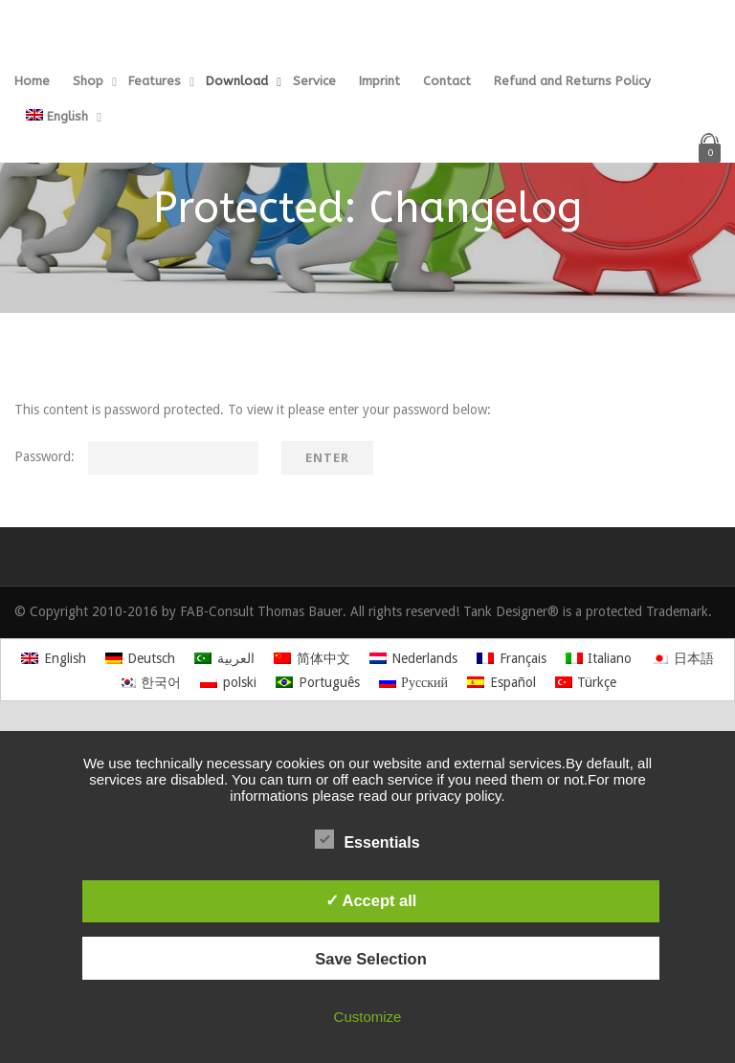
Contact (447, 81)
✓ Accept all (371, 900)
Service (314, 81)
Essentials (367, 840)
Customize (368, 1016)
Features (154, 81)
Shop (88, 81)
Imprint (379, 81)
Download (237, 81)
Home (32, 81)
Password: (136, 456)
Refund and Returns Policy (572, 81)
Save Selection (370, 958)
